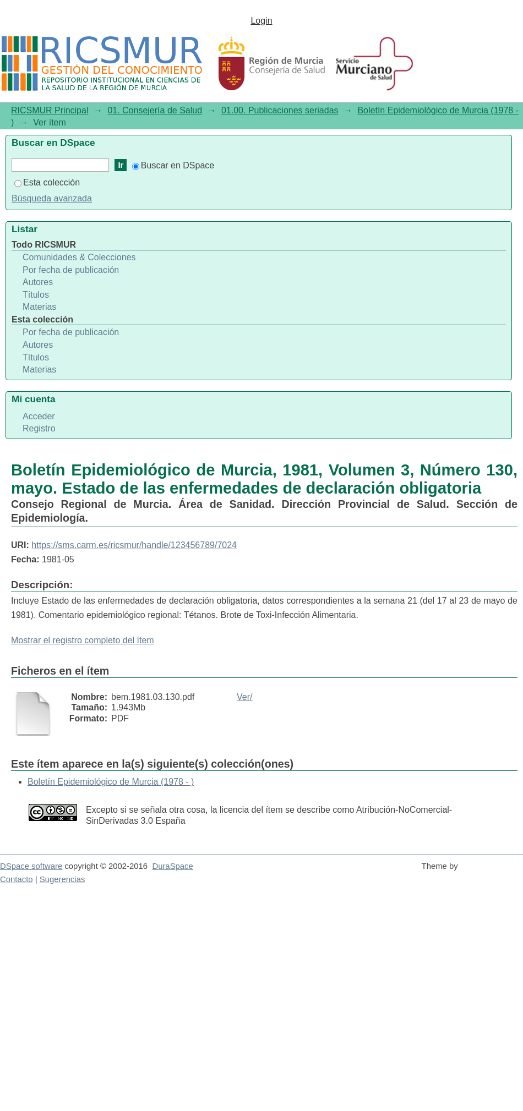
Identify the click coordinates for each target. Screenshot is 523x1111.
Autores (38, 282)
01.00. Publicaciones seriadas (280, 110)
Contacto (16, 879)
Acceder (39, 416)
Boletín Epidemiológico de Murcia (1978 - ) (111, 781)
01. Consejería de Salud (154, 110)
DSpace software (31, 866)
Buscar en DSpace (173, 165)
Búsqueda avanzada (52, 198)
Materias (39, 306)
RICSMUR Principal (49, 110)
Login (261, 20)
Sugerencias (62, 879)
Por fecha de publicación (71, 270)
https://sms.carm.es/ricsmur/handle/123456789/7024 (134, 545)
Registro (39, 428)
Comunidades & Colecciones (79, 257)
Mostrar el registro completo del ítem (82, 640)
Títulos (36, 294)
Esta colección (47, 182)
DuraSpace (172, 866)
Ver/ (244, 697)
